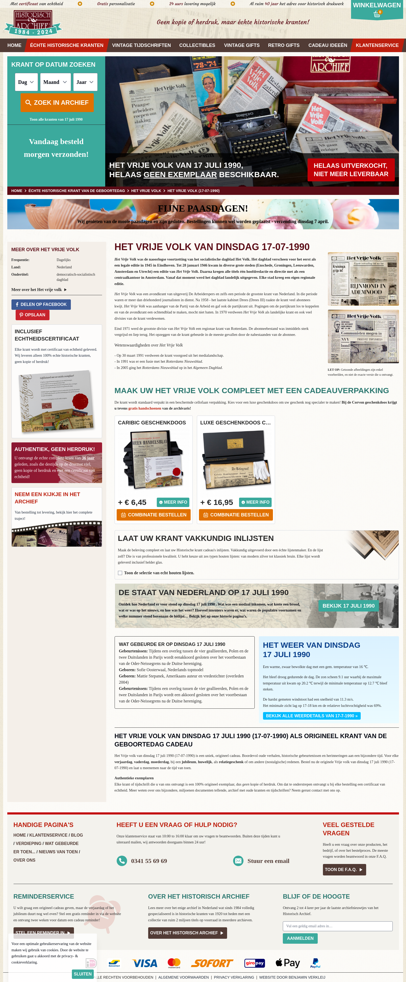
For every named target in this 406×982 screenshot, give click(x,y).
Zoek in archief (57, 102)
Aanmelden (300, 938)
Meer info (173, 502)
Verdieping (28, 843)
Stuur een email (269, 860)
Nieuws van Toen (58, 852)
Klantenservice (48, 835)
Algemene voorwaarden (183, 977)
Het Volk (242, 259)
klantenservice (136, 836)
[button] (363, 279)
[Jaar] (85, 82)
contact (316, 790)
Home (20, 835)
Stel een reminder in (44, 933)
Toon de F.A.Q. (344, 870)
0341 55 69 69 (149, 860)
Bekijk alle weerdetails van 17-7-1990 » (312, 716)
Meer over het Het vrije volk (39, 289)
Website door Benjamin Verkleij (292, 977)
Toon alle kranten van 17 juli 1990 (56, 119)
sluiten (83, 974)
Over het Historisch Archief (187, 933)
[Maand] (55, 82)
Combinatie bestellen (153, 514)
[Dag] (26, 82)
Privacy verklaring (234, 977)
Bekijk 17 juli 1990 (349, 606)
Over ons (24, 860)
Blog (77, 835)
